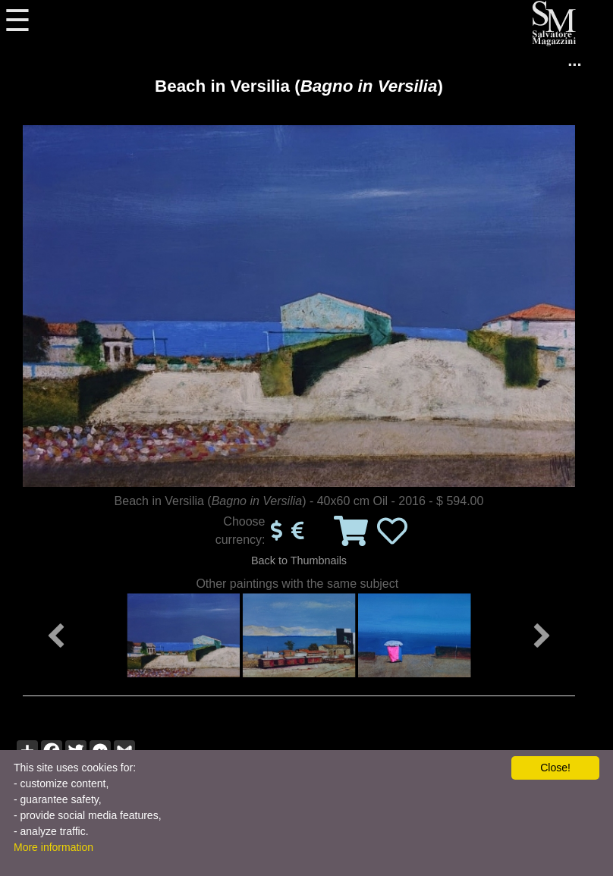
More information (53, 847)
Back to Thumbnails (299, 560)
